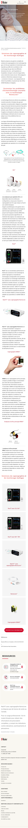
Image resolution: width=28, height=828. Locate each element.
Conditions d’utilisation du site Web (8, 812)
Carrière (2, 781)
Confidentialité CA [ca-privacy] (4, 816)
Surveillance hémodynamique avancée (13, 48)
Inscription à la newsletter (6, 783)
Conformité (3, 806)
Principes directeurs (5, 768)
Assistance (3, 800)
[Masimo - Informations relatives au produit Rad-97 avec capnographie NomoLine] (14, 687)
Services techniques (5, 793)
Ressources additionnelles (6, 795)
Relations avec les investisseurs (7, 772)
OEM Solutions (4, 779)
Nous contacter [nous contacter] (4, 791)
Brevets (2, 810)
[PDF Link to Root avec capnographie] (14, 677)
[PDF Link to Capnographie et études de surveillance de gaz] (14, 667)
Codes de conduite (5, 808)
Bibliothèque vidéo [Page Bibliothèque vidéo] (4, 777)
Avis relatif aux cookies (5, 819)
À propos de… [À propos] (3, 766)
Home (2, 48)
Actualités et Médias (5, 774)
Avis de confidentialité (5, 814)
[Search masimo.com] (19, 2)
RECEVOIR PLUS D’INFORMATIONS (14, 630)
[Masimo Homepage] (4, 739)
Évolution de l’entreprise (6, 770)
